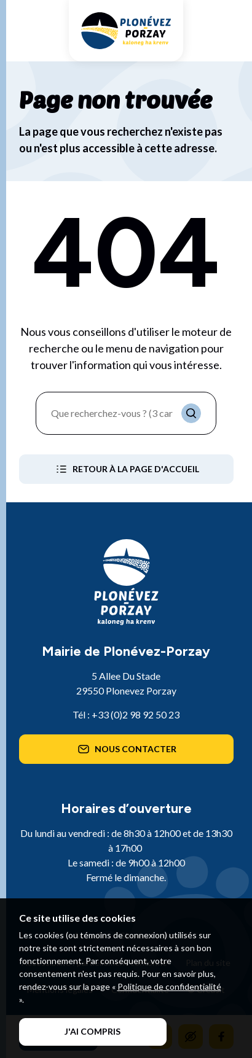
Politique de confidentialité (169, 986)
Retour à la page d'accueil (126, 469)
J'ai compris (92, 1031)
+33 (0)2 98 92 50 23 (135, 714)
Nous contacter (126, 749)
